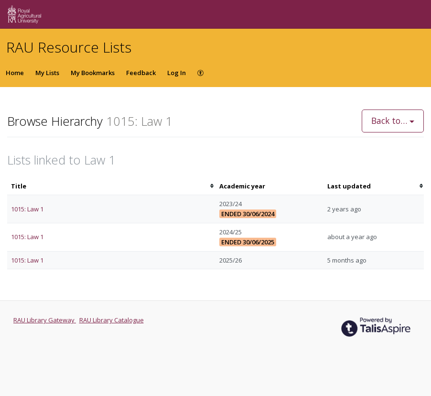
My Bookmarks (93, 72)
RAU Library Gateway (44, 320)
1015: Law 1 (27, 209)
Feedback (141, 72)
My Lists (47, 72)
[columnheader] (111, 186)
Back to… (392, 120)
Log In (176, 72)
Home (15, 72)
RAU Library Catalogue (111, 320)
